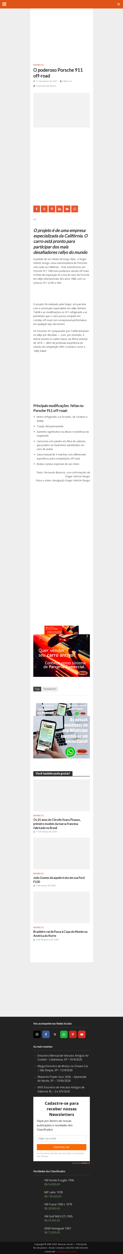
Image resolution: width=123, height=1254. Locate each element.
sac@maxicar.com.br (66, 1251)
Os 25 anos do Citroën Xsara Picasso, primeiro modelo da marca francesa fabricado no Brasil (57, 824)
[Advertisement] (62, 35)
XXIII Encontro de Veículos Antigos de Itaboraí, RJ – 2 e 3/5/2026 (61, 1089)
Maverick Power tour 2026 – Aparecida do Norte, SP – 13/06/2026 (62, 1079)
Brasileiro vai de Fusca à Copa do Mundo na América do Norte (60, 934)
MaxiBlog (38, 64)
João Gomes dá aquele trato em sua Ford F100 (59, 880)
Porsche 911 (50, 689)
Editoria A (67, 81)
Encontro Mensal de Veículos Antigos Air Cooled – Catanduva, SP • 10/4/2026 (63, 1058)
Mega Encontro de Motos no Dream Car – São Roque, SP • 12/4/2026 (63, 1068)
